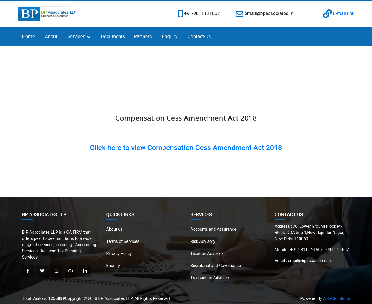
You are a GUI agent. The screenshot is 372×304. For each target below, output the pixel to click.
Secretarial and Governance (216, 265)
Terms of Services (122, 241)
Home (28, 36)
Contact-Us (199, 36)
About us (114, 229)
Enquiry (170, 36)
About (51, 36)
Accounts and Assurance (213, 229)
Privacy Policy (119, 253)
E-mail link (339, 13)
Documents (113, 36)
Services (76, 36)
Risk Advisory (203, 241)
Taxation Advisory (207, 253)
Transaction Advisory (210, 277)
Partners (143, 36)
